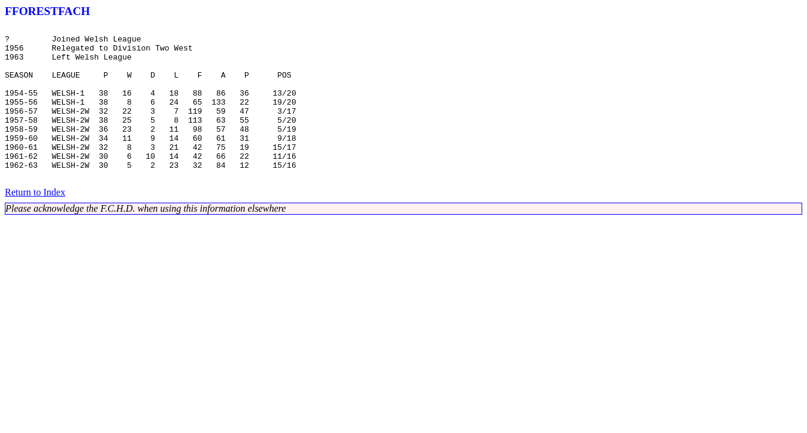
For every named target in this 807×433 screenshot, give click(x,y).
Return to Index (35, 223)
